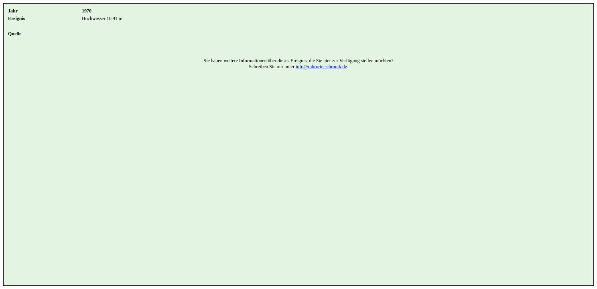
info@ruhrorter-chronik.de (321, 66)
